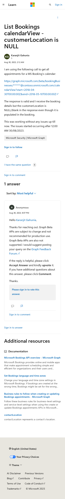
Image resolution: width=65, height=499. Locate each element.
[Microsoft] (32, 4)
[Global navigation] (3, 5)
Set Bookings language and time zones (25, 375)
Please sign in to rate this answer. (25, 292)
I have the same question (17, 164)
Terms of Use (14, 483)
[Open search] (50, 5)
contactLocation (13, 414)
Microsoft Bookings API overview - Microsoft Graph (32, 357)
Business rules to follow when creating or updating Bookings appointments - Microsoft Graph (31, 395)
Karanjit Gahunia (20, 55)
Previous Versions (34, 473)
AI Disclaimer (14, 473)
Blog (9, 478)
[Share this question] (58, 17)
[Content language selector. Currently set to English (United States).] (23, 448)
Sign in (58, 4)
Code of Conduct (34, 483)
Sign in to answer (13, 327)
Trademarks (13, 488)
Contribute (24, 478)
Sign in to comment (14, 175)
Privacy (38, 478)
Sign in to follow (13, 147)
